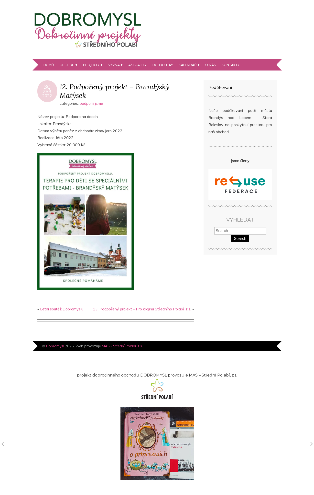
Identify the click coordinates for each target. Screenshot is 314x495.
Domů (48, 65)
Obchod (67, 65)
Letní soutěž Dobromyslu (61, 308)
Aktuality (137, 65)
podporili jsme (91, 103)
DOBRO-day (162, 65)
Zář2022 (47, 93)
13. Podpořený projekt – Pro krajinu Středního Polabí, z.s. (142, 308)
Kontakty (231, 65)
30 (47, 86)
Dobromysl (55, 346)
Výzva (114, 65)
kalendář (188, 65)
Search (240, 238)
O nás (210, 65)
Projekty (91, 65)
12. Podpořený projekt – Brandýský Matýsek (114, 91)
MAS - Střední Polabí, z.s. (122, 346)
